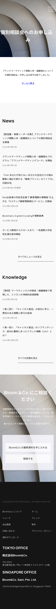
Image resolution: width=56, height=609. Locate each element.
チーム (35, 511)
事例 (34, 524)
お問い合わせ (8, 531)
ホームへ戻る (28, 83)
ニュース (6, 518)
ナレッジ (36, 518)
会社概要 (6, 524)
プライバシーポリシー (42, 531)
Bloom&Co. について (12, 511)
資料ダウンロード (10, 537)
